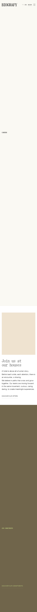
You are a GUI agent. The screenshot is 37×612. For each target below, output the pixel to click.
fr (23, 5)
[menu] (34, 5)
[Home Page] (9, 5)
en (26, 5)
